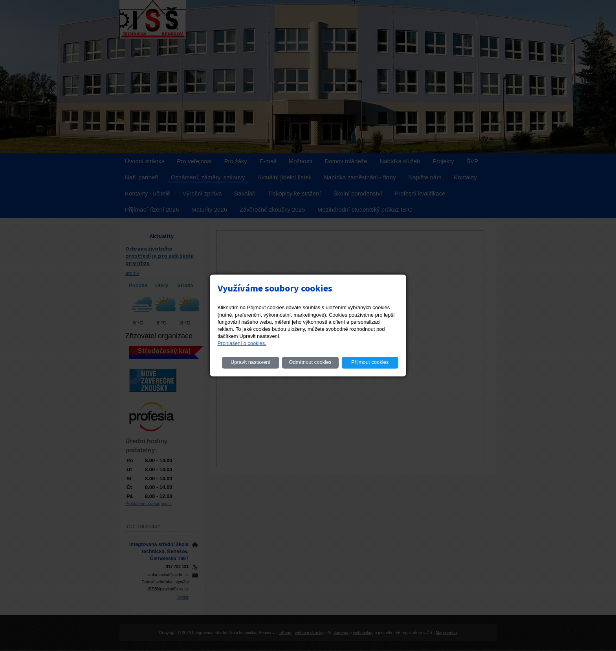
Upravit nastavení (250, 362)
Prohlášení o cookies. (242, 343)
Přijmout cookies (370, 362)
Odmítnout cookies (310, 362)
